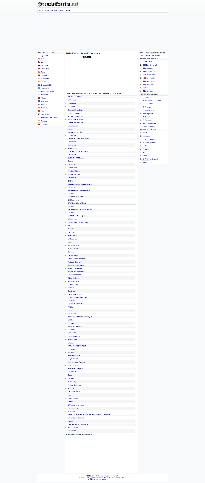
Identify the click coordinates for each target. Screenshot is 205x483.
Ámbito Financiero (149, 123)
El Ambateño (73, 428)
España (42, 82)
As (144, 152)
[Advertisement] (102, 32)
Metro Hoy (72, 382)
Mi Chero (148, 62)
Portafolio (146, 117)
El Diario (71, 206)
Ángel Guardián (146, 55)
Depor (145, 156)
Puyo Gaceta (73, 359)
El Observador (73, 200)
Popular (71, 388)
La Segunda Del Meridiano (78, 222)
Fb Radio (71, 323)
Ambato (84, 424)
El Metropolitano (74, 336)
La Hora (71, 378)
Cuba (41, 72)
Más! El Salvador (151, 65)
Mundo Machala (74, 174)
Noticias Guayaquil (75, 262)
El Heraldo (72, 431)
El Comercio (72, 372)
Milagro (80, 265)
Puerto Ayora (86, 209)
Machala (80, 158)
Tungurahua (73, 424)
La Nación (72, 136)
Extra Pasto (149, 85)
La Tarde (71, 107)
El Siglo (71, 288)
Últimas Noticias (74, 392)
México (42, 98)
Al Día (70, 307)
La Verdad (72, 164)
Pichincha (72, 368)
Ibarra (81, 272)
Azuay (70, 97)
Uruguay (42, 121)
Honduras (43, 95)
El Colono (71, 194)
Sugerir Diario (100, 480)
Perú (41, 111)
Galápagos (73, 190)
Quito (80, 368)
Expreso (71, 232)
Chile (41, 62)
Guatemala (43, 88)
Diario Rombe (150, 75)
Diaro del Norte (73, 278)
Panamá (42, 105)
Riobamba (85, 139)
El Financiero (73, 235)
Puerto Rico (44, 114)
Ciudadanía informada (76, 259)
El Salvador (43, 78)
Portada (71, 129)
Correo (70, 161)
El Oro (71, 158)
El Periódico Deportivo (151, 159)
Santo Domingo (103, 415)
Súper (70, 242)
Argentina (43, 56)
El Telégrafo (72, 239)
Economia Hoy (148, 110)
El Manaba (72, 333)
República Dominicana (48, 118)
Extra (70, 226)
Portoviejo (81, 346)
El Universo (72, 219)
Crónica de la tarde (75, 294)
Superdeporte (148, 162)
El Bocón (146, 149)
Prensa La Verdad (75, 268)
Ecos (70, 310)
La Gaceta (72, 155)
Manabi (83, 203)
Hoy (69, 395)
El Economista (148, 104)
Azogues (79, 123)
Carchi (71, 132)
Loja (70, 284)
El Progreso (149, 81)
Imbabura (72, 272)
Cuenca (78, 97)
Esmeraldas (73, 184)
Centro (70, 421)
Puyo (79, 356)
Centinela (71, 291)
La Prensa (72, 145)
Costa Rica (43, 69)
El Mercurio (72, 100)
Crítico (70, 402)
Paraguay (43, 108)
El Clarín (71, 301)
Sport (145, 133)
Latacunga (83, 151)
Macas (83, 197)
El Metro (71, 252)
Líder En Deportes (149, 139)
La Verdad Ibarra (74, 275)
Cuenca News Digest (76, 110)
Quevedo (81, 304)
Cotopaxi (72, 151)
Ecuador (42, 75)
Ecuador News (73, 408)
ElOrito (70, 181)
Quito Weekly (73, 398)
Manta (79, 326)
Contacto (91, 480)
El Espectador (73, 126)
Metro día (71, 412)
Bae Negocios (148, 114)
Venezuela (43, 124)
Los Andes (72, 142)
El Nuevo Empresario (76, 405)
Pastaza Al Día (73, 365)
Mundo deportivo (74, 385)
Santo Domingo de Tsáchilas (81, 415)
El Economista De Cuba (152, 101)
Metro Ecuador (73, 113)
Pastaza (71, 356)
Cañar (70, 123)
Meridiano (72, 229)
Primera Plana (73, 281)
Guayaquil (81, 216)
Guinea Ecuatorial (46, 91)
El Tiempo (72, 103)
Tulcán (79, 132)
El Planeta (72, 314)
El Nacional (72, 168)
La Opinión (72, 178)
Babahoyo (82, 297)
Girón (147, 88)
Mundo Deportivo (149, 143)
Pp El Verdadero (74, 245)
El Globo (71, 320)
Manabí (71, 317)
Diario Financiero (149, 127)
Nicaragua (43, 101)
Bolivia (42, 59)
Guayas (71, 216)
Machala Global (74, 171)
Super (70, 375)
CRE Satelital (73, 255)
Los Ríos (71, 297)
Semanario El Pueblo (76, 119)
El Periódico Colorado (76, 418)
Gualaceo (79, 116)
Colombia (43, 65)
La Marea (71, 330)
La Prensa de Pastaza (76, 362)
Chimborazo (73, 139)
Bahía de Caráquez (84, 317)
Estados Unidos (45, 85)
